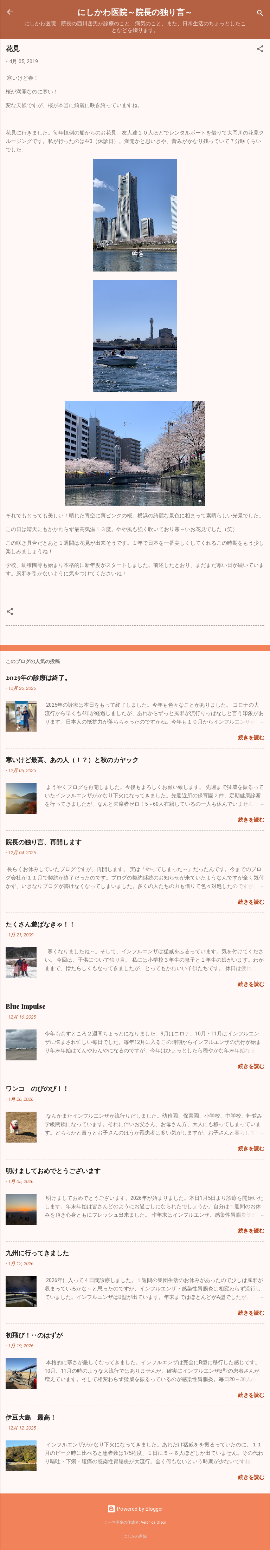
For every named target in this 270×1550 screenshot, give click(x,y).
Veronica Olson (153, 1522)
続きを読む (251, 737)
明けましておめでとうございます (53, 1170)
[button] (260, 50)
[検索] (260, 14)
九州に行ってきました (37, 1253)
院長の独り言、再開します (44, 842)
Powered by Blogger (135, 1509)
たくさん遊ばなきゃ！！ (40, 924)
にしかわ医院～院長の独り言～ (135, 11)
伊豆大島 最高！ (31, 1417)
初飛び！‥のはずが (34, 1335)
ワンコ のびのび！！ (37, 1088)
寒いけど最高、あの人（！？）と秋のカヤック (72, 760)
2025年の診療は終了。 (38, 677)
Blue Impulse (26, 1006)
